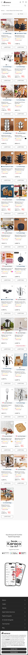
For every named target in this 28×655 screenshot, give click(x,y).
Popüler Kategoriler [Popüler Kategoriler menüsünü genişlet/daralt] (14, 616)
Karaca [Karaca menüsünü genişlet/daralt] (14, 600)
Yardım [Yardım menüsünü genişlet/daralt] (14, 604)
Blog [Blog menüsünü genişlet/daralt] (14, 628)
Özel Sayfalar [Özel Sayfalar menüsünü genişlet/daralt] (14, 624)
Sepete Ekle (7, 516)
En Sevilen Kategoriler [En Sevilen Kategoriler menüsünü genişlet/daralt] (14, 620)
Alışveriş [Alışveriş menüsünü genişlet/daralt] (14, 608)
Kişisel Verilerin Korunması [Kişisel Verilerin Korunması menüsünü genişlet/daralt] (14, 612)
